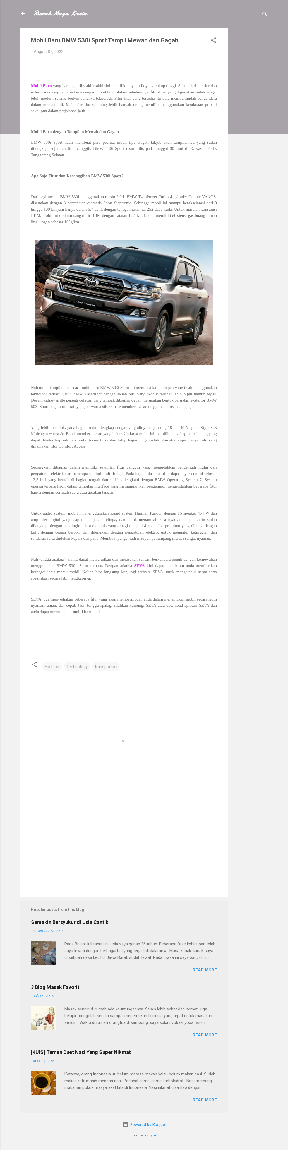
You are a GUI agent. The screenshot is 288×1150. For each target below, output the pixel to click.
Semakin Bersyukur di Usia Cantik (70, 922)
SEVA (139, 565)
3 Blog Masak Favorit (55, 987)
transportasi (106, 666)
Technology (77, 666)
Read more (205, 970)
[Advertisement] (250, 112)
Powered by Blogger (144, 1124)
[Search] (264, 15)
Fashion (52, 666)
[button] (213, 41)
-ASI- (156, 1135)
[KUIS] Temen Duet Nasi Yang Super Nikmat (81, 1052)
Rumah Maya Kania (60, 13)
